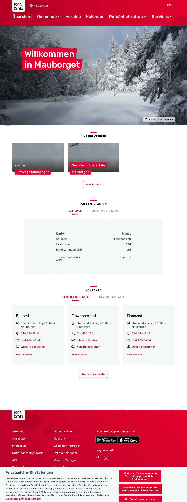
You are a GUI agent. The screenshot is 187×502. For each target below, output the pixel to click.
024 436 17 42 (141, 333)
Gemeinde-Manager (67, 446)
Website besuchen (33, 346)
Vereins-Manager (65, 460)
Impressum (19, 446)
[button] (40, 6)
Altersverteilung (105, 210)
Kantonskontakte (112, 297)
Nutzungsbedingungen (27, 453)
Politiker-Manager (65, 453)
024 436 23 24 (30, 340)
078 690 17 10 (30, 333)
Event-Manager (64, 467)
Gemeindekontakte (75, 297)
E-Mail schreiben (87, 340)
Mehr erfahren (24, 354)
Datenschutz (21, 467)
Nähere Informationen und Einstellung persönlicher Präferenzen (140, 479)
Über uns (60, 438)
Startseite (19, 438)
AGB (15, 460)
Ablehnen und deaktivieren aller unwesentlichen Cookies (140, 491)
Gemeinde (75, 210)
